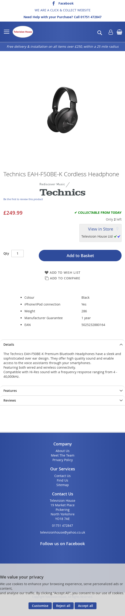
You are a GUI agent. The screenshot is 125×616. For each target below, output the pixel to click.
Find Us (62, 480)
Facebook (66, 3)
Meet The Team (62, 455)
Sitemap (62, 485)
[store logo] (23, 32)
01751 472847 (91, 17)
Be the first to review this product (23, 199)
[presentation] (62, 344)
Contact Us (62, 476)
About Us (63, 451)
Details (8, 344)
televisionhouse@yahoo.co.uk (62, 532)
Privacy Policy (62, 460)
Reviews (9, 400)
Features (10, 390)
